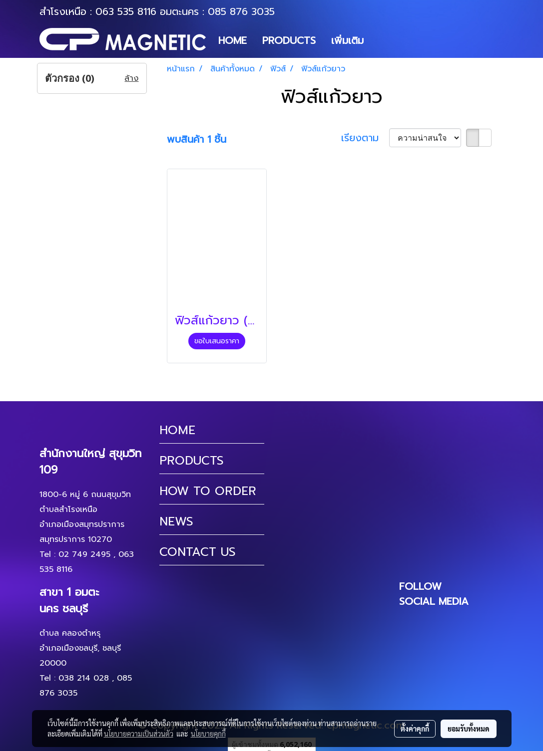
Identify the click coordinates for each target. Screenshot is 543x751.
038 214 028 (83, 678)
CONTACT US (197, 552)
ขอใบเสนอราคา (216, 341)
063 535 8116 (125, 11)
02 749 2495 (84, 554)
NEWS (176, 521)
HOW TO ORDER (207, 491)
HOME (232, 40)
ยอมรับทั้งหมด (469, 728)
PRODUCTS (289, 40)
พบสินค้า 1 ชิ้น (196, 139)
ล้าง (131, 78)
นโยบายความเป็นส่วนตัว (138, 733)
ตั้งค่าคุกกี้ (415, 728)
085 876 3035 (241, 11)
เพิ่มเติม (347, 40)
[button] (380, 40)
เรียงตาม (365, 137)
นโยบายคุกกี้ (208, 733)
